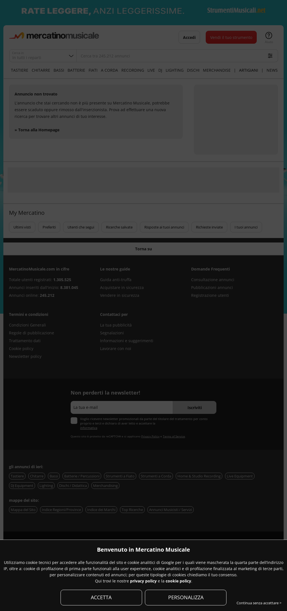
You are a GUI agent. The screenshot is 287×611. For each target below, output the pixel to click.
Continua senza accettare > (259, 602)
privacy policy (143, 581)
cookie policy (178, 581)
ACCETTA (101, 597)
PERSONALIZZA (185, 597)
